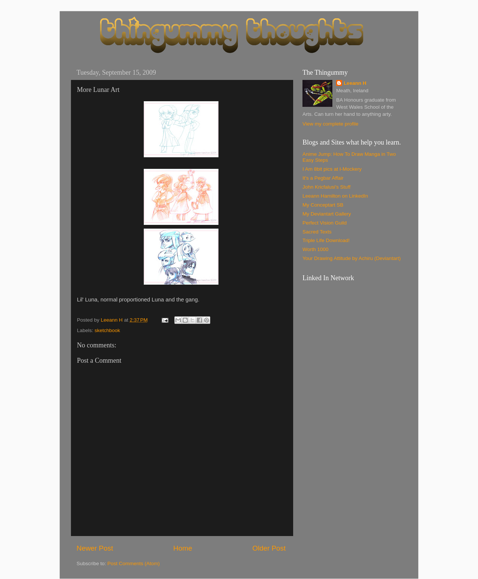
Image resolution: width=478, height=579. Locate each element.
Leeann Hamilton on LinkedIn (335, 196)
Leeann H (355, 83)
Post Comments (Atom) (134, 563)
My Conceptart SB (323, 205)
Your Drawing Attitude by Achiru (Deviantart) (351, 258)
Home (182, 548)
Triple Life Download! (326, 240)
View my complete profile (330, 124)
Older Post (269, 548)
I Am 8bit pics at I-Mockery (331, 169)
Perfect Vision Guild (324, 223)
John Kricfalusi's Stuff (326, 187)
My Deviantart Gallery (326, 214)
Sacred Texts (317, 232)
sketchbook (107, 330)
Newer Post (95, 548)
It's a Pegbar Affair (323, 178)
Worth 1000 (315, 249)
